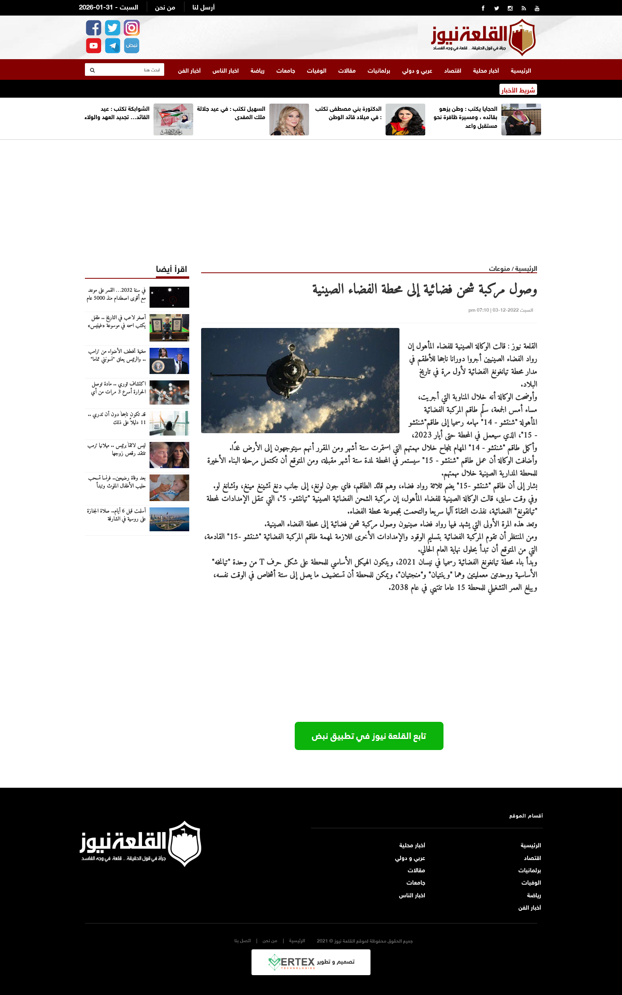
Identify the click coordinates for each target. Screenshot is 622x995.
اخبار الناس (226, 69)
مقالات (347, 69)
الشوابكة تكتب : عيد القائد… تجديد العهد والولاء (117, 111)
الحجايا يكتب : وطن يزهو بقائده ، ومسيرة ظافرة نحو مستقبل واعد (465, 116)
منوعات (499, 267)
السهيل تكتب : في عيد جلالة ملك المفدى (231, 111)
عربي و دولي (417, 69)
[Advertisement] (311, 195)
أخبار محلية (486, 69)
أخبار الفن (189, 69)
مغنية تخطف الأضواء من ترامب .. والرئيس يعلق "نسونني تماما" (117, 356)
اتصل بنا (242, 940)
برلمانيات (379, 69)
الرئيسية (521, 69)
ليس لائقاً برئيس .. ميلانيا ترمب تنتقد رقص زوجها (116, 450)
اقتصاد (452, 69)
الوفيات (316, 69)
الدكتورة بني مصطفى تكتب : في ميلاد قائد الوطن (348, 111)
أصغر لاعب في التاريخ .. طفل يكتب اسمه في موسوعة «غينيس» (117, 322)
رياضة (258, 69)
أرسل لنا (203, 6)
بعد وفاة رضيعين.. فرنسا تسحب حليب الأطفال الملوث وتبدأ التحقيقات (117, 486)
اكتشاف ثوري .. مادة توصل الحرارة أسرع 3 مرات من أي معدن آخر (118, 392)
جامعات (285, 69)
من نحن (165, 6)
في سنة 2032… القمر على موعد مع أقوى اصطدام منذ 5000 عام (116, 295)
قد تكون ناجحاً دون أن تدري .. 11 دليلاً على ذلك (117, 419)
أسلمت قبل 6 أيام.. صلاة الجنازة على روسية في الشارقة (116, 515)
